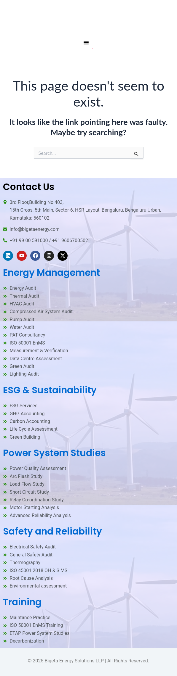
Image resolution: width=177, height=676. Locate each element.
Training (22, 602)
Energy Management (51, 272)
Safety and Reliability (52, 531)
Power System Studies (54, 452)
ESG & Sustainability (50, 390)
